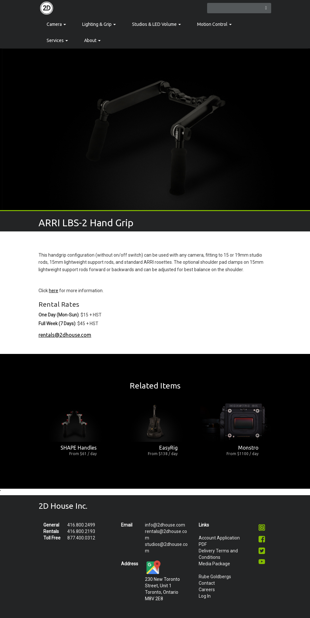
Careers (207, 589)
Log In (205, 596)
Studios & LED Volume (156, 24)
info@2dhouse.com (165, 524)
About (92, 40)
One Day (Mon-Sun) (59, 314)
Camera (56, 24)
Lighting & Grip (99, 24)
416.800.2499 (81, 524)
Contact (207, 583)
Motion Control (214, 24)
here (53, 290)
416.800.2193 (81, 531)
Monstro (248, 448)
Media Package (214, 563)
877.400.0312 (81, 537)
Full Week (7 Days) (57, 323)
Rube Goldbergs (215, 576)
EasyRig (168, 448)
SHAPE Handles (79, 448)
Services (57, 40)
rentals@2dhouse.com (65, 335)
